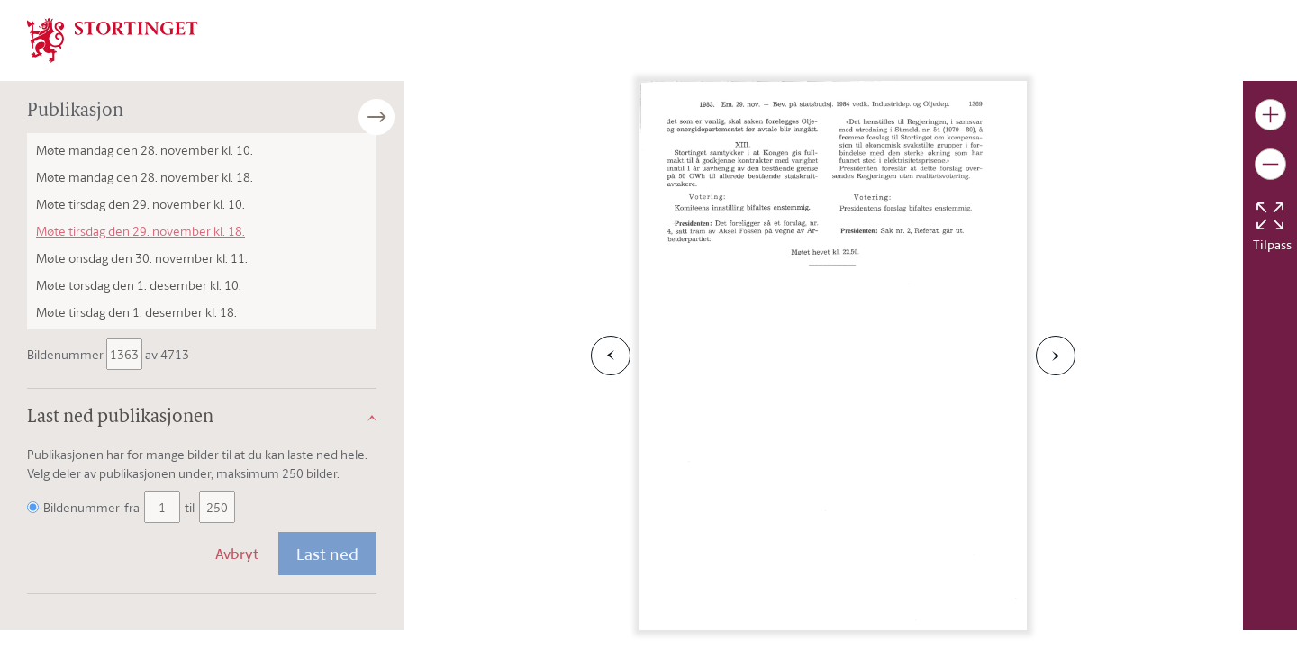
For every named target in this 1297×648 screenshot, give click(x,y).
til (190, 507)
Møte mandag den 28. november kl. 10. (144, 149)
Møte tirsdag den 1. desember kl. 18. (136, 311)
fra (132, 507)
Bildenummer (66, 354)
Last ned (327, 553)
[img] (112, 39)
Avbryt (236, 553)
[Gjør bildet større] (1270, 114)
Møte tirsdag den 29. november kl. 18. (140, 230)
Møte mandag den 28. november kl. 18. (144, 176)
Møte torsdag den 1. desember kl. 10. (138, 284)
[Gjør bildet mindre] (1270, 164)
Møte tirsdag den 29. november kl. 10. (140, 203)
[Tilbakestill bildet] (1270, 216)
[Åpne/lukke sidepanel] (403, 117)
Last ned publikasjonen (120, 418)
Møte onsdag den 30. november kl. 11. (142, 257)
